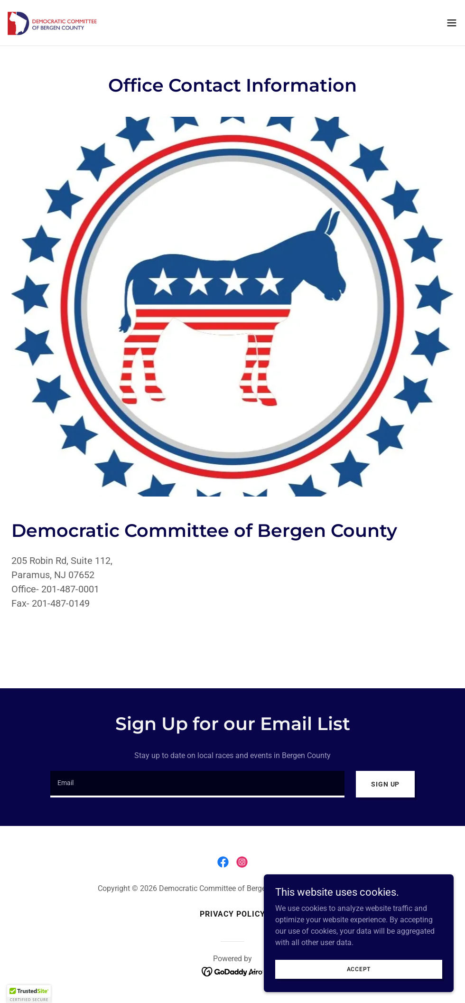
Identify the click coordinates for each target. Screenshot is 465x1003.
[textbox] (197, 784)
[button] (451, 22)
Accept (359, 969)
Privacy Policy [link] (232, 914)
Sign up (385, 784)
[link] (56, 23)
